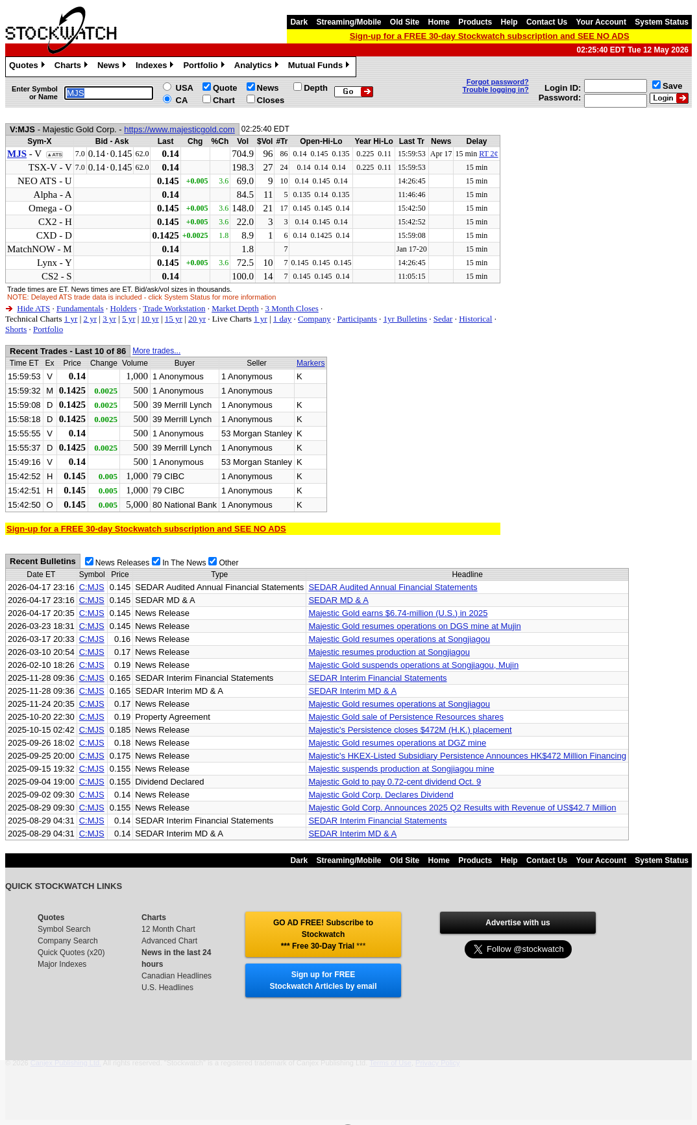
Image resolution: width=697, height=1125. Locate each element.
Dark (299, 22)
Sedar (443, 319)
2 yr (90, 319)
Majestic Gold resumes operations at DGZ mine (397, 743)
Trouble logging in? (496, 89)
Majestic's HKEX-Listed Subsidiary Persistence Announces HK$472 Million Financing (467, 756)
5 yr (129, 319)
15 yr (173, 319)
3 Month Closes (291, 308)
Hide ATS (33, 308)
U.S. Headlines (167, 987)
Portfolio (205, 67)
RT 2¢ (488, 153)
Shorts (16, 329)
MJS (17, 153)
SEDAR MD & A (338, 600)
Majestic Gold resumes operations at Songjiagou (399, 639)
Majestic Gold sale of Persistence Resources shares (406, 717)
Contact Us (546, 22)
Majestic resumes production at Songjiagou (389, 652)
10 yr (150, 319)
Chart (224, 100)
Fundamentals (80, 308)
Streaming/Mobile (348, 22)
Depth (316, 88)
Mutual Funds (320, 67)
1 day (282, 319)
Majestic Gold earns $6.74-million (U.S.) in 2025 (397, 613)
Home (439, 22)
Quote (225, 88)
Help (509, 22)
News (113, 67)
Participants (356, 319)
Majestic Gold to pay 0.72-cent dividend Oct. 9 (394, 782)
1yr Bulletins (406, 319)
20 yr (197, 319)
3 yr (109, 319)
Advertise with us (517, 922)
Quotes (28, 67)
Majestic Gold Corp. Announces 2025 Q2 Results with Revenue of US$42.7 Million (462, 807)
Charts (73, 67)
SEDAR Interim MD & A (352, 691)
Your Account (601, 22)
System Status (662, 22)
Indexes (156, 67)
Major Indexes (62, 964)
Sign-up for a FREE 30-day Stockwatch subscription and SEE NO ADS (490, 36)
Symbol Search (64, 929)
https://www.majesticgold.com (179, 129)
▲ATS (54, 155)
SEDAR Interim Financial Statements (377, 678)
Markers (310, 363)
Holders (123, 308)
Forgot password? (498, 82)
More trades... (156, 350)
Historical (475, 319)
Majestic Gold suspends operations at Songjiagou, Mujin (413, 665)
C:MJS (91, 587)
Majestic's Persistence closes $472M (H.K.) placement (409, 730)
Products (475, 22)
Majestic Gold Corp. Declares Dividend (380, 794)
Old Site (404, 22)
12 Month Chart (168, 929)
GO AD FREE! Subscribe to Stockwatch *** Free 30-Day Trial (323, 934)
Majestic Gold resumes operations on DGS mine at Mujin (414, 626)
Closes (271, 100)
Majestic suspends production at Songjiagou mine (401, 769)
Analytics (258, 67)
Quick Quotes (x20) (71, 952)
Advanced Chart (169, 940)
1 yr (71, 319)
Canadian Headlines (176, 975)
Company (314, 319)
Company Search (68, 940)
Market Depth (235, 308)
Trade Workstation (174, 308)
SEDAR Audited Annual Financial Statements (392, 587)
